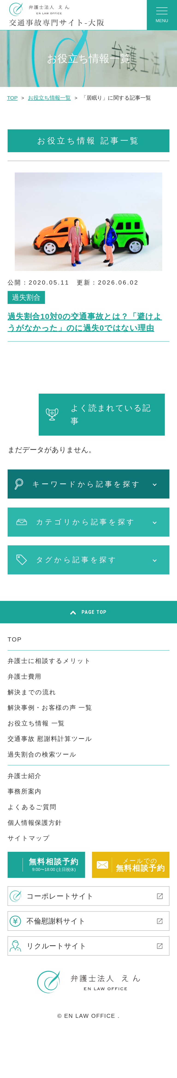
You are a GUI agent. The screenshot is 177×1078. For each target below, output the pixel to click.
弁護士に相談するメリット (49, 660)
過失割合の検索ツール (42, 754)
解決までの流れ (32, 692)
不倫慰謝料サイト (56, 921)
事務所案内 (25, 791)
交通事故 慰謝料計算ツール (50, 738)
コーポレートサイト (60, 896)
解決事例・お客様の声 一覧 (50, 707)
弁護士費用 (25, 676)
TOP (15, 639)
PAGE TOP (94, 612)
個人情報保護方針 (35, 822)
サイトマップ (29, 838)
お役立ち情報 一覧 (36, 723)
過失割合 (26, 297)
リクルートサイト (57, 946)
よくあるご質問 (32, 807)
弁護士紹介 (25, 775)
